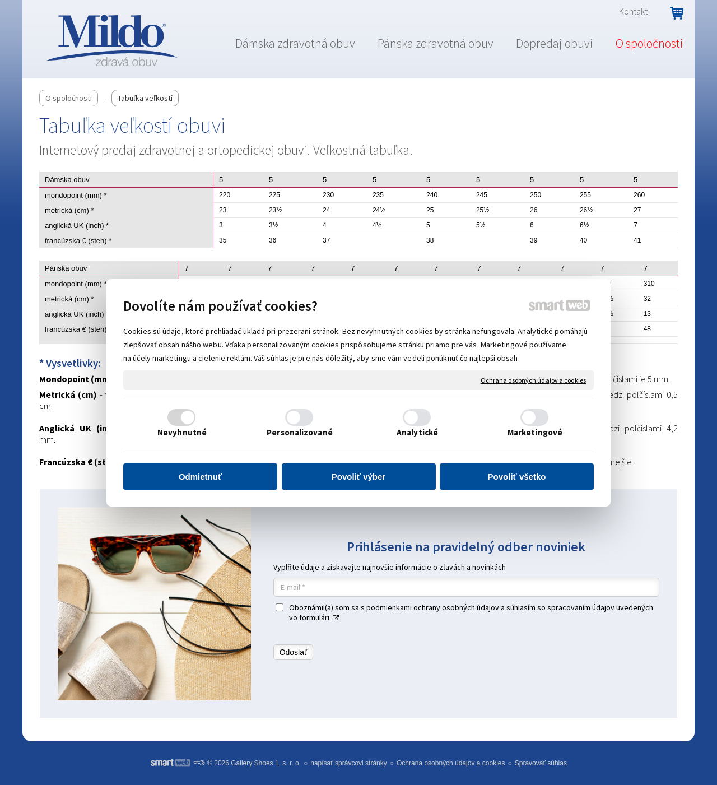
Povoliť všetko (517, 476)
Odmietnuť (200, 476)
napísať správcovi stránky (348, 763)
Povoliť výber (358, 476)
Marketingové (535, 432)
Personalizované (300, 432)
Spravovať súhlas (541, 763)
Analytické (417, 432)
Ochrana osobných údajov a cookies (533, 379)
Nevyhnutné (182, 432)
